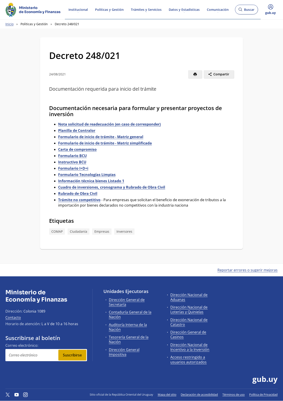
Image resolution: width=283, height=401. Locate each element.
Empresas (101, 231)
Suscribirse (72, 355)
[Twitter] (7, 394)
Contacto (13, 317)
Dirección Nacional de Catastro (189, 322)
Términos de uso (233, 394)
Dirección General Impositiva (124, 352)
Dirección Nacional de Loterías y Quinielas (189, 309)
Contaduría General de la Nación (130, 314)
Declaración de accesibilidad (199, 394)
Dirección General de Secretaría (127, 302)
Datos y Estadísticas (184, 9)
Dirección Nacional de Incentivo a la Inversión (189, 347)
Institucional (78, 9)
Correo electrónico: (21, 345)
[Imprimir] (195, 74)
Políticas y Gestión (109, 9)
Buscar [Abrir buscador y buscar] (246, 10)
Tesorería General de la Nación (128, 339)
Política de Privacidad (263, 394)
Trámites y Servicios (146, 9)
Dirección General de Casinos (188, 334)
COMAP (57, 231)
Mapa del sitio (167, 394)
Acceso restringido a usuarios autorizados (188, 359)
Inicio (9, 24)
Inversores (124, 231)
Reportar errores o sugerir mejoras (247, 270)
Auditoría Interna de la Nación (128, 327)
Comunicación (218, 9)
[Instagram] (25, 394)
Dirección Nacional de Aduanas (189, 297)
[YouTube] (16, 394)
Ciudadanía (78, 231)
